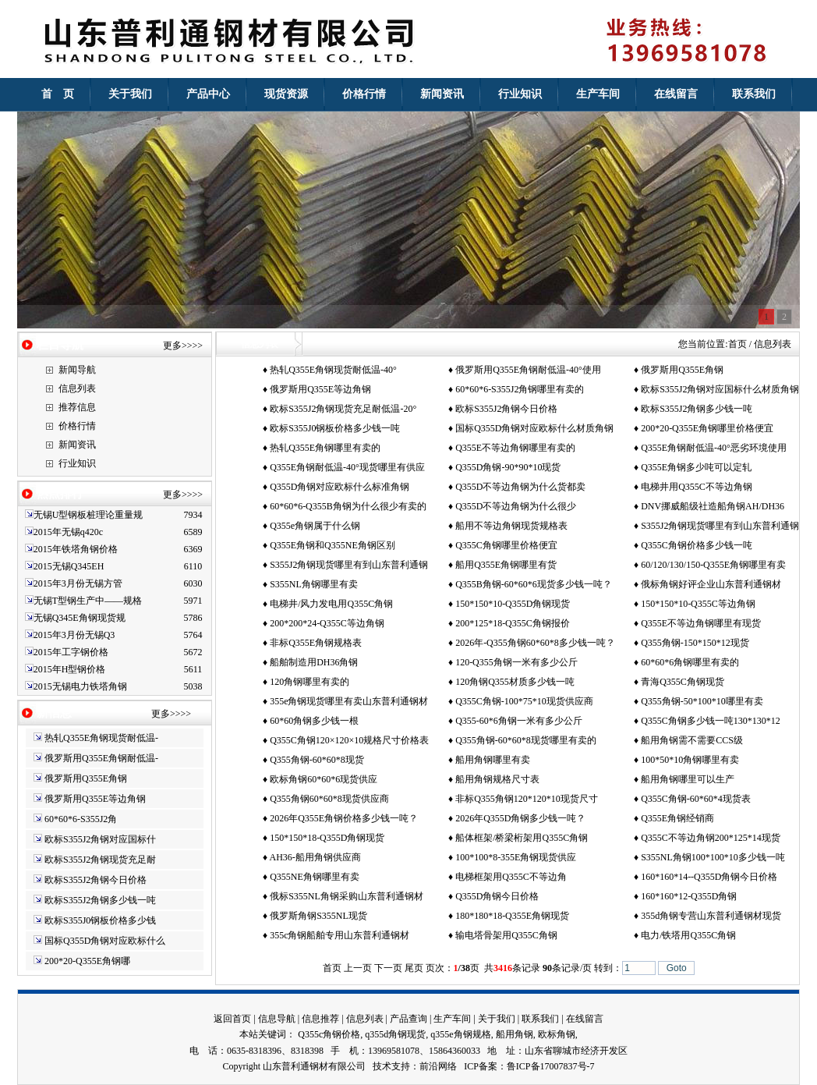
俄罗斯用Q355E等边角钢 (95, 798)
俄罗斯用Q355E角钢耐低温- (101, 758)
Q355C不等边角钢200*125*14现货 (710, 837)
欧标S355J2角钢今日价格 (95, 879)
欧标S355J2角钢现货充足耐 (100, 859)
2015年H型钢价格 (70, 669)
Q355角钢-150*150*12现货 (695, 642)
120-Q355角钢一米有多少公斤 (516, 662)
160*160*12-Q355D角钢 (689, 896)
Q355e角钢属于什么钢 (315, 525)
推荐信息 (77, 407)
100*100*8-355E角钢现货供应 (515, 857)
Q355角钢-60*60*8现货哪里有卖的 (525, 740)
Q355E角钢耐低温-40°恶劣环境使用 (714, 447)
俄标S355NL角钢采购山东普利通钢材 (346, 896)
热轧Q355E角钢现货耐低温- (101, 737)
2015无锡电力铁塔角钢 (80, 686)
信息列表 (77, 388)
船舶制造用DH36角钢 (314, 662)
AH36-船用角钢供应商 (314, 857)
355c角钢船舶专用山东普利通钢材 (339, 935)
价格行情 (77, 425)
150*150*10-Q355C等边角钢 (698, 603)
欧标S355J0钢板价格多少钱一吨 (335, 428)
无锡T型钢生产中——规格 (88, 600)
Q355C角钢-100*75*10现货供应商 (524, 701)
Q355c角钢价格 (329, 1034)
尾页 (414, 968)
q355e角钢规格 (460, 1034)
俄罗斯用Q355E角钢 (85, 778)
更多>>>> (183, 345)
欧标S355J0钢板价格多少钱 (100, 920)
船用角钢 (514, 1034)
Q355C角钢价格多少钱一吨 (696, 545)
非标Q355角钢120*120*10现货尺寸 (526, 798)
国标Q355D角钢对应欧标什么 (104, 940)
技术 (382, 1066)
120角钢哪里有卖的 (309, 681)
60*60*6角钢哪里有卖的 (690, 662)
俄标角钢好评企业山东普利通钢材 (711, 584)
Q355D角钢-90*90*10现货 (508, 467)
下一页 (388, 968)
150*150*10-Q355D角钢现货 (512, 603)
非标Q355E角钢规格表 (316, 642)
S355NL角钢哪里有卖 (314, 584)
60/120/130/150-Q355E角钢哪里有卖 (713, 564)
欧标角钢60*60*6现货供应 (323, 779)
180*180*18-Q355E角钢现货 (512, 915)
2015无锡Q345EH (69, 566)
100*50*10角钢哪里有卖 (690, 759)
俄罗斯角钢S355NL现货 (318, 915)
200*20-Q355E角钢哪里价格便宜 (707, 428)
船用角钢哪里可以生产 (687, 779)
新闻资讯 (77, 444)
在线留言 (584, 1018)
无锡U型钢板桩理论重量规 (88, 514)
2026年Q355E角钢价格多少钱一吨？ (344, 818)
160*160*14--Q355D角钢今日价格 (709, 876)
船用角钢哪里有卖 (492, 759)
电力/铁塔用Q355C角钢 (688, 935)
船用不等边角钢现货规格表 (511, 525)
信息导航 (276, 1018)
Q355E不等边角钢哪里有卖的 (515, 447)
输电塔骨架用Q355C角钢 (506, 935)
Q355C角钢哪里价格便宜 (506, 545)
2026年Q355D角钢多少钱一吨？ (520, 818)
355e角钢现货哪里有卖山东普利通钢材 (349, 701)
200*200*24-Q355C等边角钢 (327, 623)
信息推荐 (320, 1018)
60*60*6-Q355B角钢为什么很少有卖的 (348, 506)
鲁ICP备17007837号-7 (551, 1066)
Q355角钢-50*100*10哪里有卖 (702, 701)
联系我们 (540, 1018)
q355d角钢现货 (395, 1034)
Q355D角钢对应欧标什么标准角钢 (339, 486)
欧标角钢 (556, 1034)
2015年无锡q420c (68, 532)
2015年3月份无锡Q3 (74, 634)
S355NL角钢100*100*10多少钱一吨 (713, 857)
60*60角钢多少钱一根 (314, 720)
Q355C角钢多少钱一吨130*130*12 (710, 720)
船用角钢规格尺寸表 (497, 779)
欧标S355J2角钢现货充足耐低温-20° (343, 408)
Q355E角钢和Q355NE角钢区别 (332, 545)
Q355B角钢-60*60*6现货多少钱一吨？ (533, 584)
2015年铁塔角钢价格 (76, 549)
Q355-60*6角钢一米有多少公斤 (518, 720)
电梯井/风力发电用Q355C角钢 (331, 603)
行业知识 (77, 463)
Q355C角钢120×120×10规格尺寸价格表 (349, 740)
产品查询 (408, 1018)
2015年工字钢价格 (71, 652)
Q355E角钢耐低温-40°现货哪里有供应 (347, 467)
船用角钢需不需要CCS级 (692, 740)
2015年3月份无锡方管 (78, 583)
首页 (737, 344)
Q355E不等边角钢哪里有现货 (701, 623)
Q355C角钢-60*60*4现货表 (696, 798)
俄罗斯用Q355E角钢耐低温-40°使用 (528, 369)
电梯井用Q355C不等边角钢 (696, 486)
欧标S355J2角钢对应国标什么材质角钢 (720, 389)
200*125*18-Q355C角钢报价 (512, 623)
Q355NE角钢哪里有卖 (314, 876)
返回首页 (232, 1018)
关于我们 (496, 1018)
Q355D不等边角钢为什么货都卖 (520, 486)
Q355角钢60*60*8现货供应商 (329, 798)
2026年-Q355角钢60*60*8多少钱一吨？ (535, 642)
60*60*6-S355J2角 (80, 819)
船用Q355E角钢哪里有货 (506, 564)
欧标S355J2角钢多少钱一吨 (100, 900)
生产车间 (452, 1018)
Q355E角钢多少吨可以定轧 (696, 467)
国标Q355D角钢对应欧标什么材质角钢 (534, 428)
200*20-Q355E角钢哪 (87, 961)
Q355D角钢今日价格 (497, 896)
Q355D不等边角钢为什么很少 (515, 506)
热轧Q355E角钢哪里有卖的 (325, 447)
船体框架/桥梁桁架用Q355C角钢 (521, 837)
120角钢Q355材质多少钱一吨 (515, 681)
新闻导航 (77, 369)
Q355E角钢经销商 (677, 818)
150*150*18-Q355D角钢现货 (327, 837)
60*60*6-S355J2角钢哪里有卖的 (519, 389)
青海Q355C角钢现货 (682, 681)
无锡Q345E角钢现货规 (80, 617)
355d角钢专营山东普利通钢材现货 (711, 915)
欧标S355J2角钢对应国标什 (100, 839)
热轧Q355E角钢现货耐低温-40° (333, 369)
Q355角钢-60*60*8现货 (317, 759)
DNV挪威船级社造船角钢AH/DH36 (712, 506)
